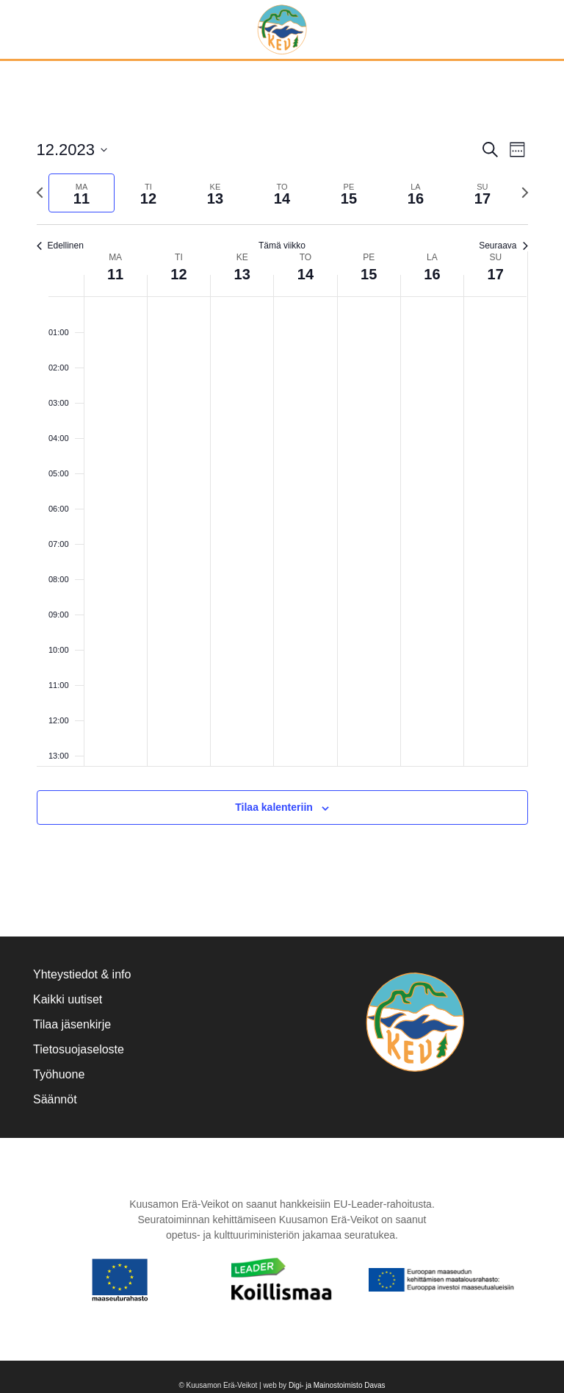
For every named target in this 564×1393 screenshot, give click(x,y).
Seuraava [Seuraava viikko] (503, 245)
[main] (282, 498)
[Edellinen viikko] (39, 193)
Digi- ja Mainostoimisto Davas (337, 1385)
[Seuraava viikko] (525, 193)
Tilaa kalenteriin (274, 807)
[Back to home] (282, 29)
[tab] (81, 192)
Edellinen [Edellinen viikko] (60, 245)
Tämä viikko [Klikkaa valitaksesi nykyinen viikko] (282, 245)
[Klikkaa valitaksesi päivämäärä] (72, 149)
